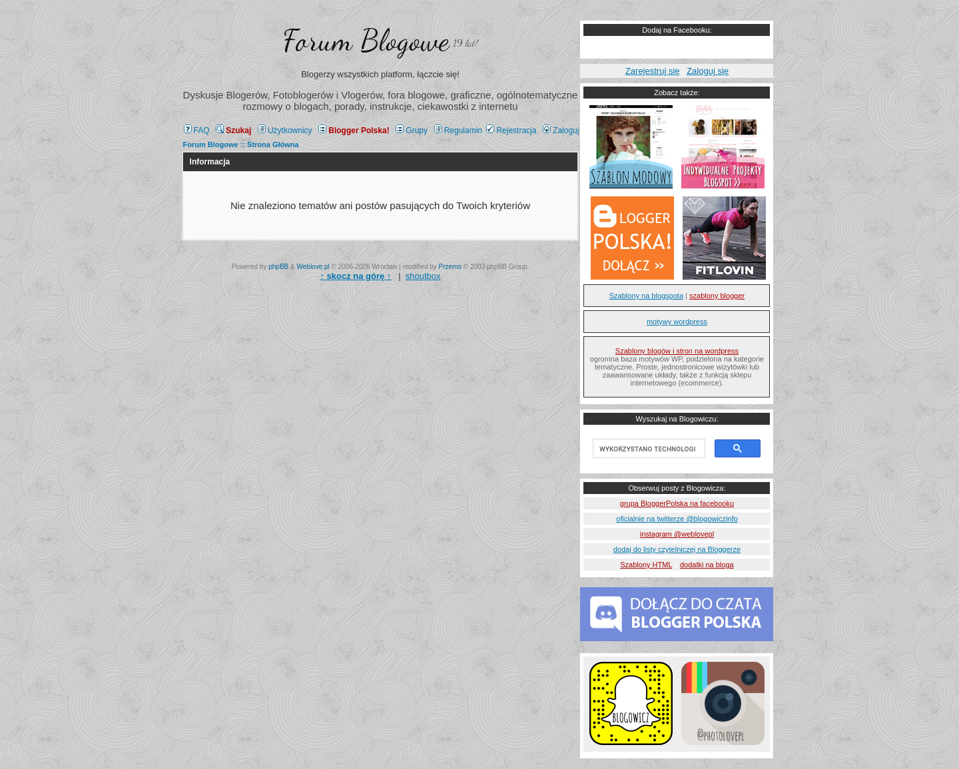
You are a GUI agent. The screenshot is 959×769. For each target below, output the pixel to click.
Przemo (450, 266)
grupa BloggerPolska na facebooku (677, 503)
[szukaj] (647, 449)
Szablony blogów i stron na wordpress (677, 351)
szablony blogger (717, 296)
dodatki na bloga (707, 565)
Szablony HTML (646, 565)
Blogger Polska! (353, 130)
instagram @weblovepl (677, 534)
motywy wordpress (677, 322)
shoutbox (423, 276)
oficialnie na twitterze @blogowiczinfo (676, 519)
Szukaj (233, 130)
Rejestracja (511, 130)
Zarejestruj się (652, 71)
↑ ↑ (355, 276)
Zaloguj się (708, 71)
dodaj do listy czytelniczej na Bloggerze (677, 549)
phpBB (278, 266)
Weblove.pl (313, 266)
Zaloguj (561, 130)
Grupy (412, 130)
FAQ (197, 130)
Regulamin (458, 130)
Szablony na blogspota (646, 296)
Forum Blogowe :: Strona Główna (241, 144)
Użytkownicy (285, 130)
